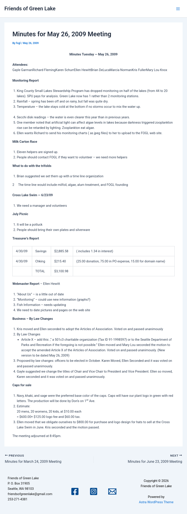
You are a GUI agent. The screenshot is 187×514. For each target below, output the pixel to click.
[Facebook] (75, 491)
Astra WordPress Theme (156, 502)
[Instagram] (94, 491)
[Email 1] (112, 491)
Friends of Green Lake (29, 8)
